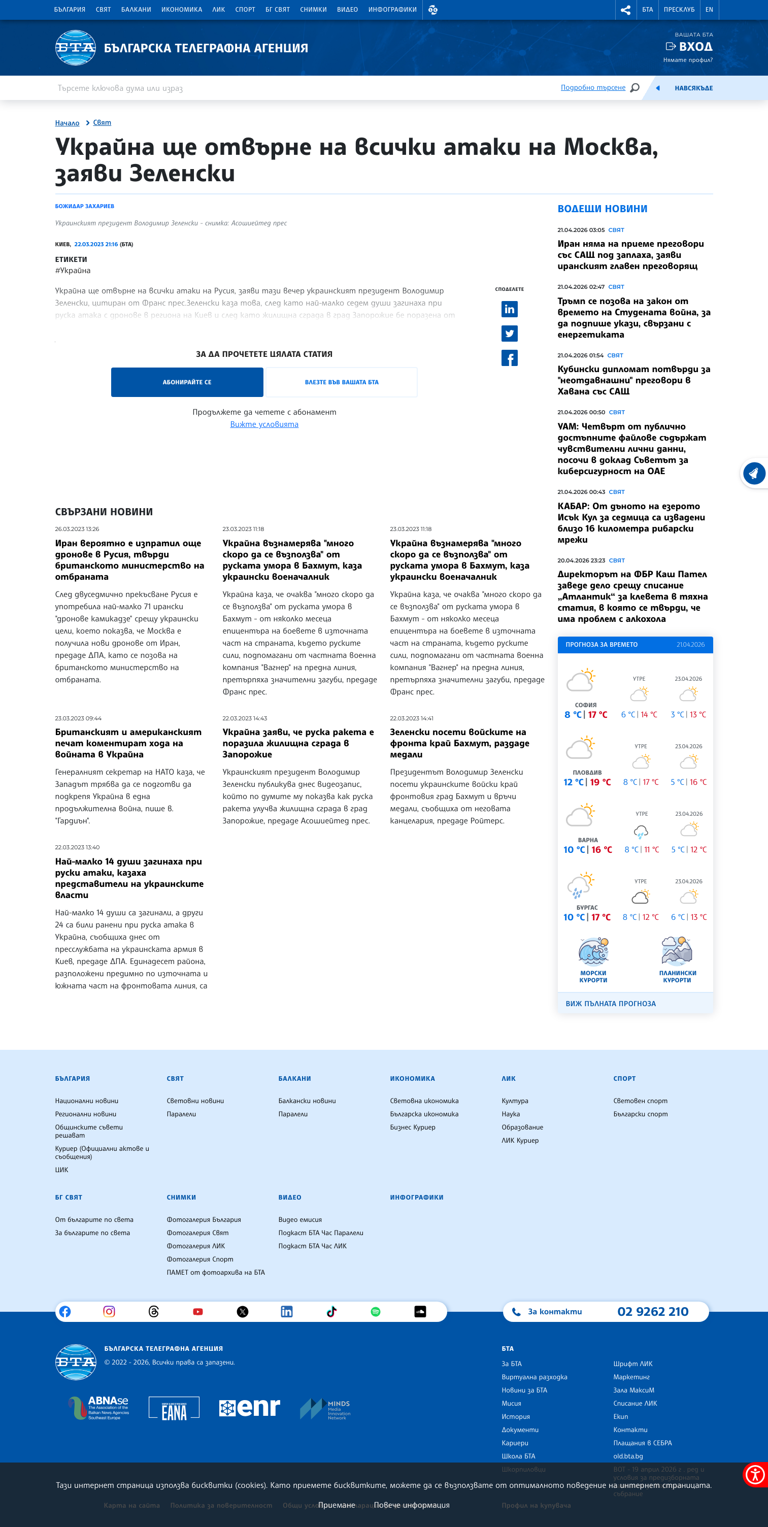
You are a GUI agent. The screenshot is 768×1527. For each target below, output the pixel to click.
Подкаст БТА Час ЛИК (313, 1246)
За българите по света (92, 1233)
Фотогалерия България (204, 1220)
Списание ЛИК (635, 1404)
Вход (696, 46)
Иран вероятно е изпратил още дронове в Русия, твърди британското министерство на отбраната (130, 560)
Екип (621, 1417)
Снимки (313, 10)
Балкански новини (307, 1101)
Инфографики (393, 10)
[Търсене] (634, 87)
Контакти (631, 1430)
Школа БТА (519, 1456)
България (70, 10)
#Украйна (73, 270)
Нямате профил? (688, 59)
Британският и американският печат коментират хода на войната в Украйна (128, 743)
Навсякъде (694, 88)
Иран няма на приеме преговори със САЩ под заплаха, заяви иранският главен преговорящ (631, 255)
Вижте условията (264, 424)
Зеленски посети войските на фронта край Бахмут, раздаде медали (460, 743)
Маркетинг (632, 1377)
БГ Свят (277, 10)
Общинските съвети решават (89, 1131)
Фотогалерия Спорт (200, 1259)
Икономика (182, 10)
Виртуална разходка (535, 1377)
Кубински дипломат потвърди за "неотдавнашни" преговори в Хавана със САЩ (634, 380)
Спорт (245, 10)
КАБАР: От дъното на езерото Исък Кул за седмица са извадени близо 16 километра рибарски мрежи (632, 523)
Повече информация (412, 1505)
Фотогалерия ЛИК (196, 1246)
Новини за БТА (525, 1390)
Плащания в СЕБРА (643, 1443)
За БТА (512, 1364)
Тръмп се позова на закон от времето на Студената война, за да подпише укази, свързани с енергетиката (634, 317)
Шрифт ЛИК (633, 1364)
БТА (647, 10)
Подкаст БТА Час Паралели (321, 1233)
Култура (515, 1101)
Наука (511, 1114)
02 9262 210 (653, 1311)
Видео (347, 10)
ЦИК (62, 1170)
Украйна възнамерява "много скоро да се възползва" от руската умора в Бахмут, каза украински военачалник (292, 560)
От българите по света (94, 1220)
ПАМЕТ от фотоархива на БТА (216, 1273)
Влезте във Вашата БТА (342, 382)
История (516, 1417)
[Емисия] (657, 87)
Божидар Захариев (84, 206)
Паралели (181, 1114)
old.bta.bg (629, 1456)
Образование (523, 1127)
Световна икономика (424, 1101)
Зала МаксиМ (634, 1390)
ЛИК (219, 10)
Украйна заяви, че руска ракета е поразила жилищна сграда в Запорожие (298, 743)
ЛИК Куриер (520, 1141)
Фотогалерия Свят (198, 1233)
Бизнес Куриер (413, 1127)
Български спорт (641, 1114)
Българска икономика (424, 1114)
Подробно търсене (593, 87)
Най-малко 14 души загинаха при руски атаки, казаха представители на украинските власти (129, 878)
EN (710, 10)
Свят (103, 10)
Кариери (515, 1443)
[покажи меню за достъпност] (755, 1474)
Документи (520, 1430)
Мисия (512, 1404)
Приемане (336, 1505)
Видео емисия (300, 1220)
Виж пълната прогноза (611, 1004)
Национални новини (87, 1101)
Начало (67, 123)
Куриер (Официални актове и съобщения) (102, 1153)
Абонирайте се (187, 382)
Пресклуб (679, 10)
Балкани (136, 10)
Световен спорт (641, 1101)
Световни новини (195, 1101)
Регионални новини (86, 1114)
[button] (433, 10)
